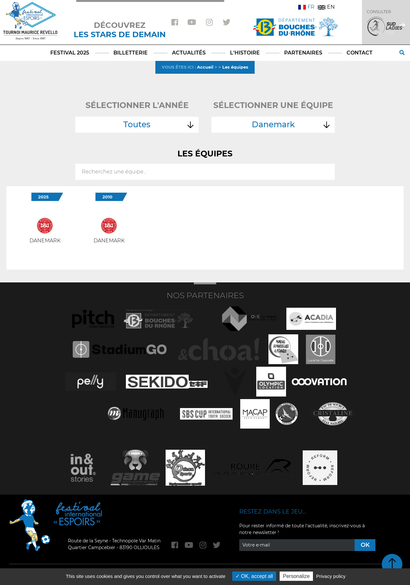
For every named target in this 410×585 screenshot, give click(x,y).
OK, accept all (254, 576)
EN (326, 7)
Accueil (205, 67)
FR (306, 7)
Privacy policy (331, 576)
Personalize (296, 576)
